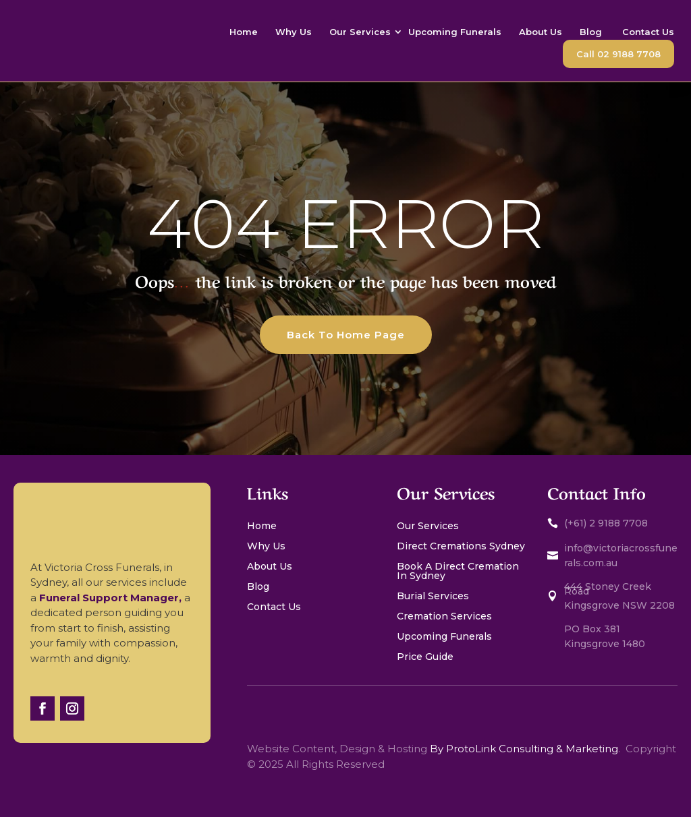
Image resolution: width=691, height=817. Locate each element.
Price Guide (425, 657)
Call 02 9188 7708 (618, 54)
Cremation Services (446, 616)
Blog (592, 31)
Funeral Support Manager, (111, 597)
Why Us (293, 31)
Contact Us (648, 31)
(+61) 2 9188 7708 (606, 523)
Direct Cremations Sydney (461, 546)
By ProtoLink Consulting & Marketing (524, 748)
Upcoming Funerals (454, 31)
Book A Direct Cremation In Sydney (458, 572)
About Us (540, 31)
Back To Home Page (346, 334)
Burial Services (433, 596)
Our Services (360, 31)
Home (243, 31)
